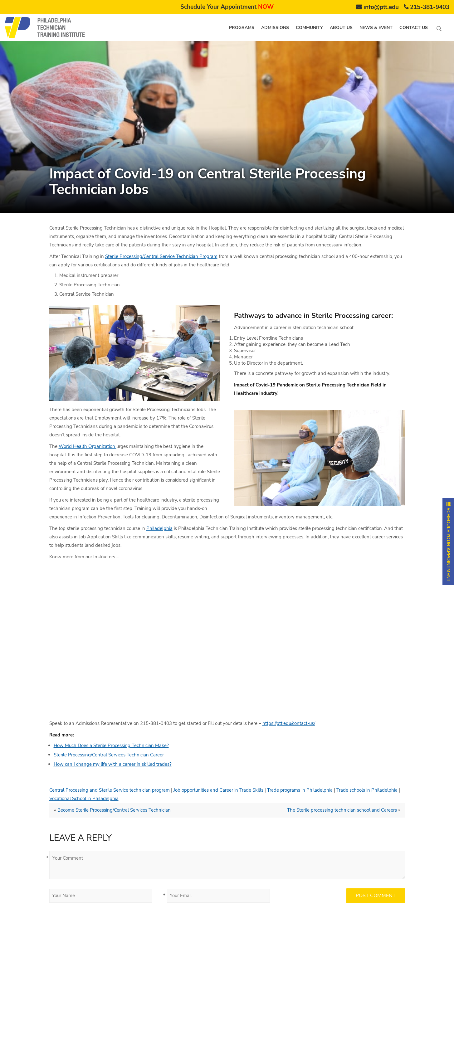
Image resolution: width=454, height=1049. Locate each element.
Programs (241, 28)
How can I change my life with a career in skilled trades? (113, 764)
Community (309, 28)
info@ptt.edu (381, 7)
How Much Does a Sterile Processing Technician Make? (111, 745)
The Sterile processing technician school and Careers (342, 810)
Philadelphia (159, 528)
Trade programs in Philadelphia (300, 790)
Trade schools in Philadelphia (367, 790)
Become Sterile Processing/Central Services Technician (114, 810)
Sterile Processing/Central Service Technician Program (161, 256)
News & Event (376, 28)
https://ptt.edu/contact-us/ (288, 723)
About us (341, 28)
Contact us (413, 28)
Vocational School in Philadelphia (84, 798)
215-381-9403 (429, 7)
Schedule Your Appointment (227, 7)
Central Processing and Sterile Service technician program (109, 790)
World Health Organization (87, 446)
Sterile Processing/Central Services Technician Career (109, 755)
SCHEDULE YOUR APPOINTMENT (448, 541)
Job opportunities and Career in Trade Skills (218, 790)
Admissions (275, 28)
